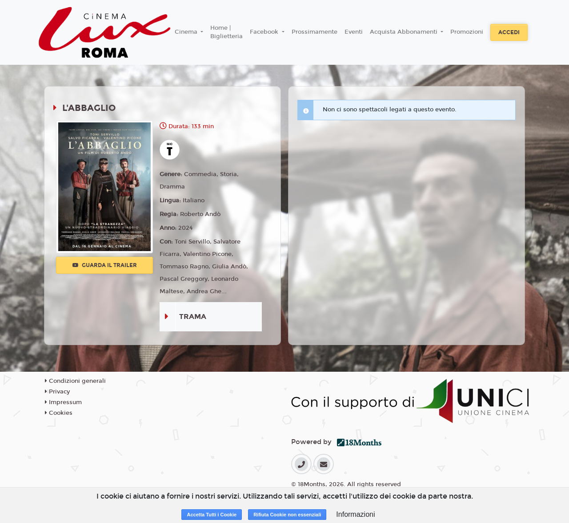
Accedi (509, 32)
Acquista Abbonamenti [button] (404, 31)
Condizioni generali (75, 381)
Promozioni (466, 31)
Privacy (57, 391)
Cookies (58, 413)
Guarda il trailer (104, 265)
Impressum (63, 402)
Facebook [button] (265, 31)
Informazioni (355, 514)
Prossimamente (314, 31)
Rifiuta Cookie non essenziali (287, 514)
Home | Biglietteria (226, 32)
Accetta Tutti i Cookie (211, 514)
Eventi (354, 31)
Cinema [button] (187, 31)
